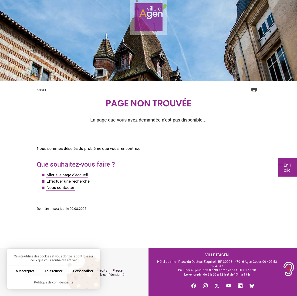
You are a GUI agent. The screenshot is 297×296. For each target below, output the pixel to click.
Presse (117, 270)
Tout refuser (53, 271)
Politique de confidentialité (104, 274)
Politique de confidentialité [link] (53, 282)
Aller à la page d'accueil (67, 175)
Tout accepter (24, 271)
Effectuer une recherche (68, 181)
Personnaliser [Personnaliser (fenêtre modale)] (83, 271)
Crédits (102, 270)
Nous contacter (60, 187)
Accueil (41, 90)
